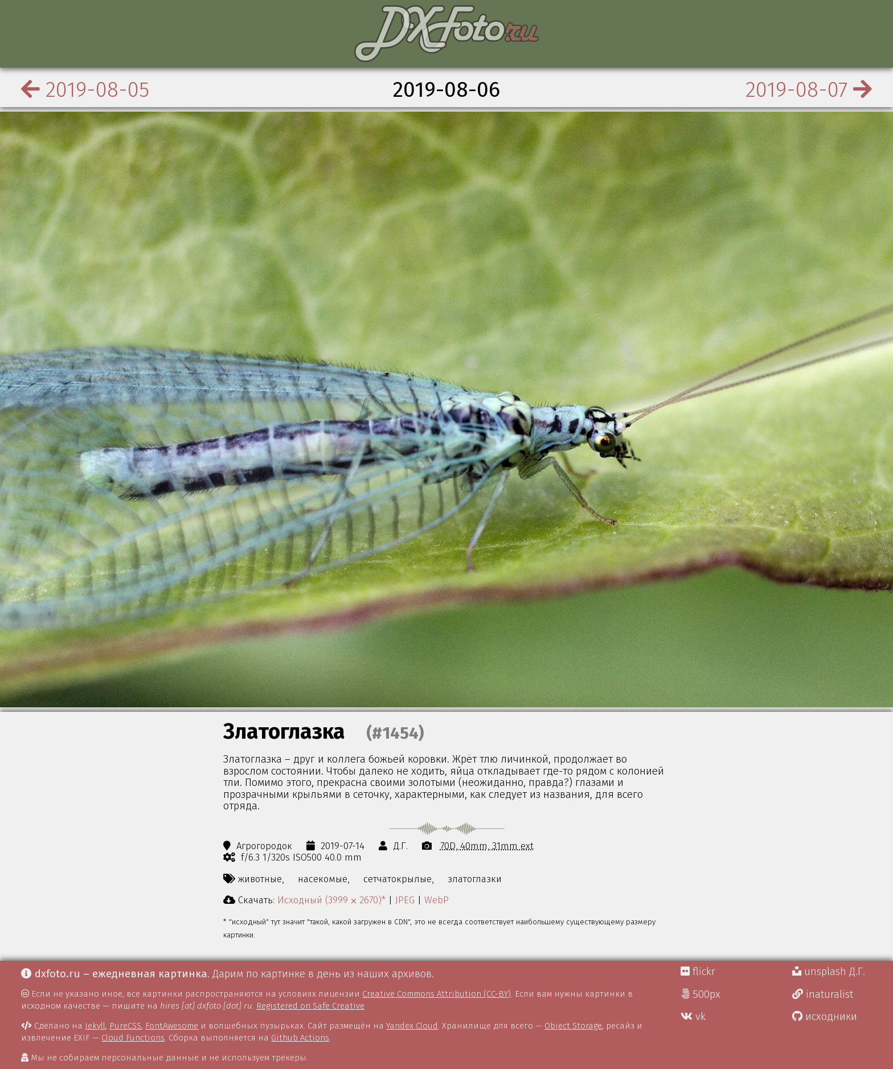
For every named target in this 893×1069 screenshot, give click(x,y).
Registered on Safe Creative (310, 1006)
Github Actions (300, 1038)
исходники (824, 1016)
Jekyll (95, 1026)
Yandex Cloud (412, 1026)
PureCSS (125, 1026)
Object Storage (573, 1026)
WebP (436, 900)
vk (693, 1016)
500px (700, 994)
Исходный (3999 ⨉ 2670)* (331, 900)
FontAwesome (171, 1026)
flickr (698, 971)
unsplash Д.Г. (828, 971)
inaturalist (822, 994)
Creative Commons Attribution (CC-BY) (436, 994)
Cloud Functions (133, 1038)
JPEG (405, 900)
